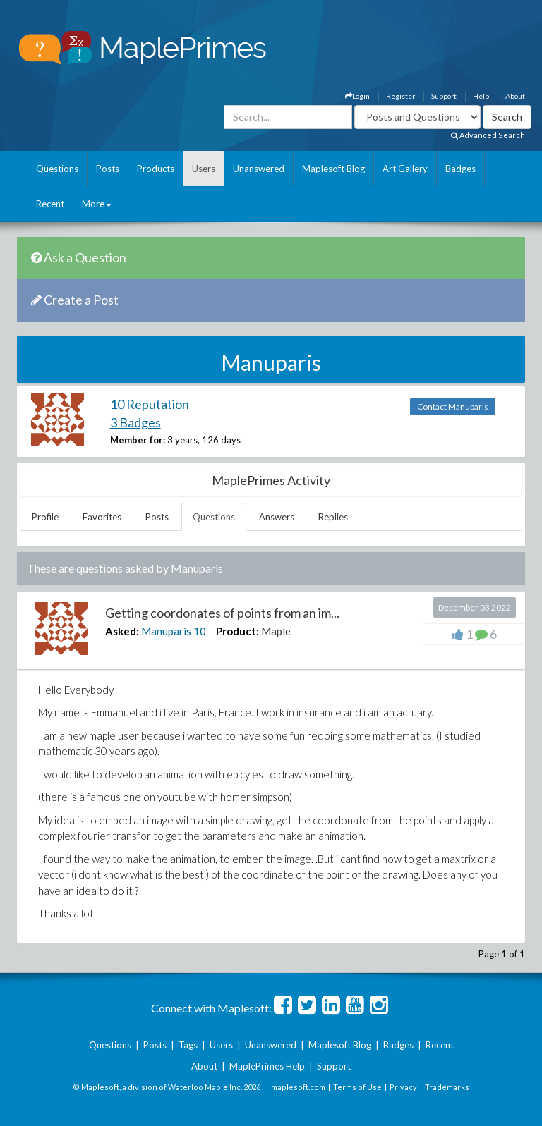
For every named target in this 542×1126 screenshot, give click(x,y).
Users (203, 168)
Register (400, 96)
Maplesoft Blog (333, 168)
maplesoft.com (298, 1086)
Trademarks (447, 1086)
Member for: (137, 440)
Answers (276, 516)
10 (199, 631)
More (97, 203)
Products (155, 168)
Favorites (102, 516)
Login (357, 96)
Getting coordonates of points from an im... (222, 612)
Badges (460, 168)
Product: (237, 631)
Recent (50, 203)
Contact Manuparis (452, 406)
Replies (333, 516)
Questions (57, 168)
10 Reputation (149, 404)
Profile (45, 516)
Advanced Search (488, 135)
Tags (188, 1045)
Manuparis (166, 631)
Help (481, 96)
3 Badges (135, 422)
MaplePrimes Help (267, 1066)
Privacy (403, 1086)
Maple (276, 631)
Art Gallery (405, 168)
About (515, 96)
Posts (107, 168)
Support (444, 96)
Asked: (122, 631)
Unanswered (258, 168)
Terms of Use (357, 1086)
